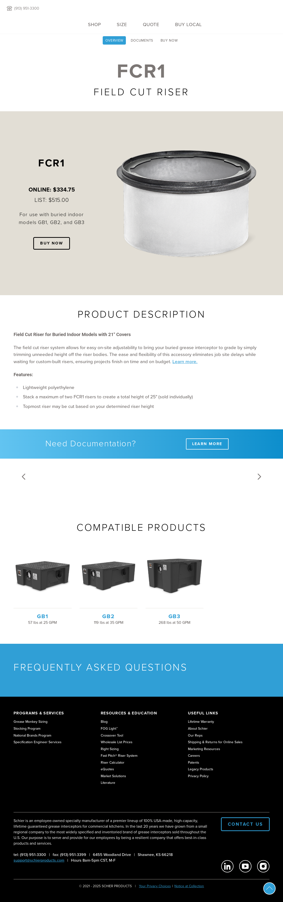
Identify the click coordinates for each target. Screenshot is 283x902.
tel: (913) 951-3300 (30, 854)
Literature (108, 782)
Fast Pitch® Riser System (119, 755)
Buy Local (188, 24)
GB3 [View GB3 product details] (174, 616)
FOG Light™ (109, 728)
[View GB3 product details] (175, 576)
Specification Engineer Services (37, 742)
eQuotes (107, 769)
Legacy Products (200, 769)
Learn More (207, 444)
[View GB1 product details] (43, 576)
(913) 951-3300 (26, 8)
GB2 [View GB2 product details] (108, 616)
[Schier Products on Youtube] (245, 866)
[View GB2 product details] (109, 576)
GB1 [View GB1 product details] (42, 616)
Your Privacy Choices (155, 886)
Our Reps (195, 735)
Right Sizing (110, 749)
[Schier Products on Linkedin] (227, 866)
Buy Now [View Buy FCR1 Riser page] (169, 40)
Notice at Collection (189, 886)
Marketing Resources (204, 749)
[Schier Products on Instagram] (263, 866)
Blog (104, 721)
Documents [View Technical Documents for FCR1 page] (142, 40)
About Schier (198, 728)
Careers (194, 755)
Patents (193, 762)
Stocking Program (27, 728)
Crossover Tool (112, 735)
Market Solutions (113, 776)
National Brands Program (32, 735)
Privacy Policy (198, 776)
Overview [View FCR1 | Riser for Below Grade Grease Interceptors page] (114, 40)
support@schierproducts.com (39, 860)
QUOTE (151, 24)
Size (122, 24)
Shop (94, 24)
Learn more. (185, 361)
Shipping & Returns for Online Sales (215, 742)
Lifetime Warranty (201, 721)
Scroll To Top (269, 888)
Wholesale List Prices (116, 742)
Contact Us (245, 824)
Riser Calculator (112, 762)
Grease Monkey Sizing (31, 721)
